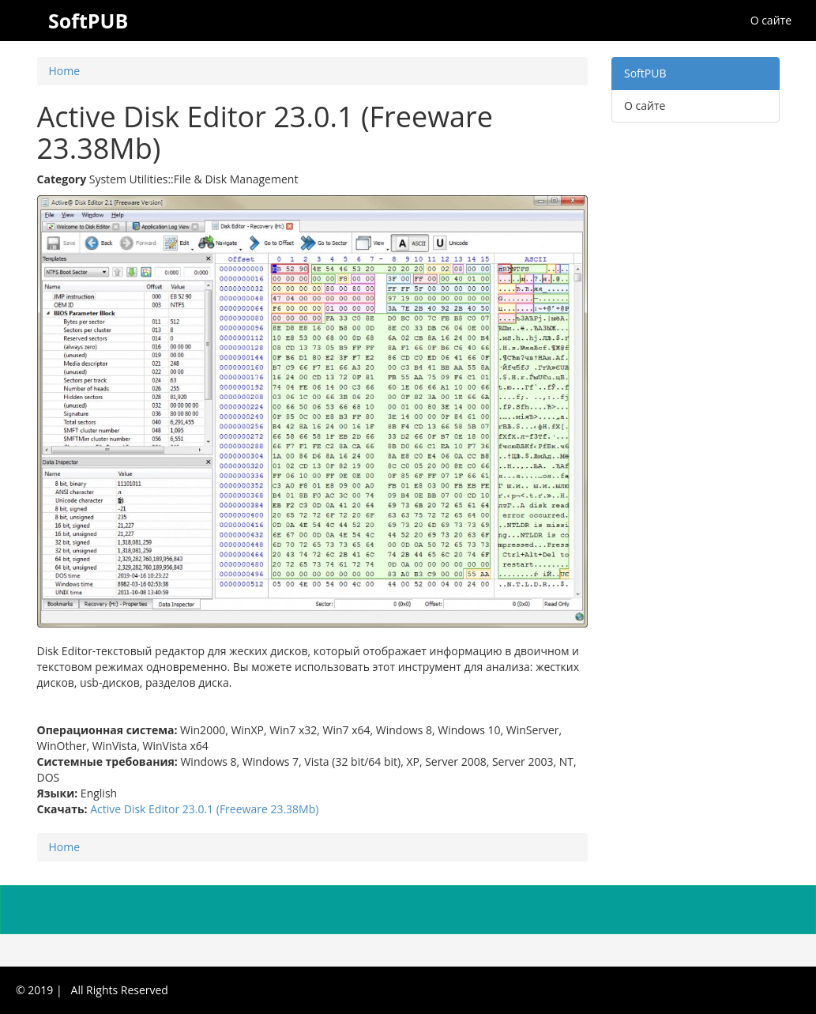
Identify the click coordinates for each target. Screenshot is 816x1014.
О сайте (771, 20)
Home (65, 70)
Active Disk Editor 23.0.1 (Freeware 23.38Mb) (204, 808)
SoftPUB (645, 73)
